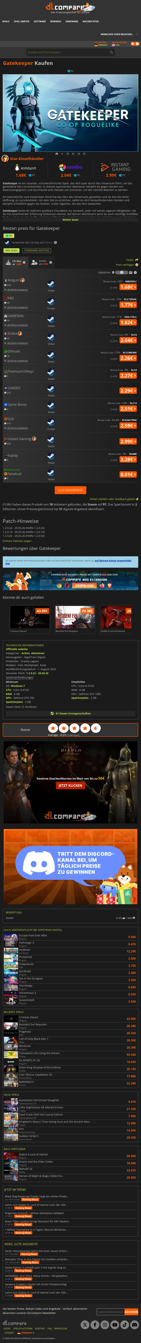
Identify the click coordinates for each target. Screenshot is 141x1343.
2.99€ (128, 441)
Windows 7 (18, 686)
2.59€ (128, 425)
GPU (8, 698)
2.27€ (128, 375)
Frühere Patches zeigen (17, 541)
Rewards (55, 21)
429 (7, 443)
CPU (8, 690)
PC (9, 235)
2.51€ (128, 408)
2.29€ (128, 390)
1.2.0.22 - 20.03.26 (37, 673)
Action (25, 653)
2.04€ (128, 340)
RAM (9, 694)
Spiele (6, 21)
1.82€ (128, 322)
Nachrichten (91, 21)
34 (7, 320)
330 (7, 285)
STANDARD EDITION (36, 250)
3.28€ (128, 459)
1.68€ (128, 287)
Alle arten (11, 250)
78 (7, 356)
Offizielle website (17, 649)
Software (40, 21)
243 (7, 392)
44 (7, 302)
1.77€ (128, 305)
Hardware (72, 21)
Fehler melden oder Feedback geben (114, 499)
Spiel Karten (21, 21)
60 (7, 338)
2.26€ (128, 358)
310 (7, 423)
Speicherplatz (14, 702)
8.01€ (128, 474)
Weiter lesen (70, 219)
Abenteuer (38, 653)
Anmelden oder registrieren (118, 34)
